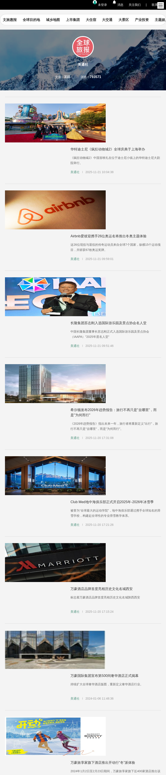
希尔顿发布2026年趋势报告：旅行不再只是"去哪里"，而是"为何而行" (113, 269)
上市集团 (81, 20)
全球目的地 (39, 20)
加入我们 (104, 669)
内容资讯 (18, 669)
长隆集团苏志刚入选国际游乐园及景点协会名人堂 (108, 214)
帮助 (14, 674)
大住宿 (99, 20)
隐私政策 (53, 674)
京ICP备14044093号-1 (83, 760)
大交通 (115, 20)
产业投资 (150, 20)
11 (83, 634)
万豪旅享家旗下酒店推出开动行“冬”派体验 (102, 476)
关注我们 (135, 4)
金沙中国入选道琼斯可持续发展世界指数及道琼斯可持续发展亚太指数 (115, 530)
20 (99, 634)
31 (116, 634)
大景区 (131, 20)
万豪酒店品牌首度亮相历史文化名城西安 (101, 372)
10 (75, 634)
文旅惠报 (18, 20)
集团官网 (61, 669)
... (58, 634)
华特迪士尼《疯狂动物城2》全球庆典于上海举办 (107, 110)
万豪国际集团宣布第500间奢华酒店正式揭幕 (104, 424)
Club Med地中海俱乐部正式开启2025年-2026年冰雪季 (112, 320)
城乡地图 (61, 20)
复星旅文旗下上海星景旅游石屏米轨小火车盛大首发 (110, 581)
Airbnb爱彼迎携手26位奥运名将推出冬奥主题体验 (108, 162)
